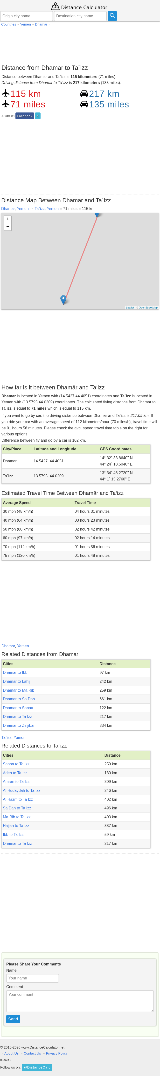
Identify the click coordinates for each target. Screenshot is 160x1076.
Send (13, 1019)
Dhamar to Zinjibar (19, 725)
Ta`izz (40, 209)
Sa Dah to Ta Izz (17, 808)
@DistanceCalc (36, 1067)
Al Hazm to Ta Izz (18, 799)
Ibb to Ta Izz (13, 835)
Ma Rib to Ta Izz (16, 817)
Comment (14, 987)
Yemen (23, 209)
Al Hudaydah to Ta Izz (21, 790)
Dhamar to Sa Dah (19, 699)
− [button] (7, 226)
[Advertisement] (80, 44)
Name (11, 970)
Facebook (24, 116)
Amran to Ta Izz (16, 782)
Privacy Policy (57, 1053)
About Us (11, 1053)
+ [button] (7, 219)
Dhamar (8, 209)
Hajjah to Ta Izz (16, 826)
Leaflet (130, 307)
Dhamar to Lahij (16, 681)
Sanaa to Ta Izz (16, 764)
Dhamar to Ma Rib (18, 690)
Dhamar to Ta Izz (17, 717)
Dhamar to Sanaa (18, 708)
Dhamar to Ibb (15, 672)
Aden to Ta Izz (15, 773)
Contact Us (32, 1053)
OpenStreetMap (148, 307)
